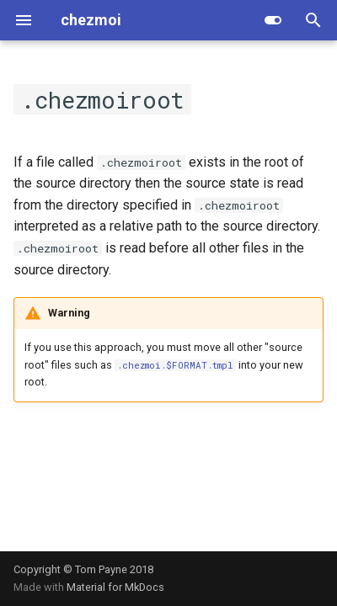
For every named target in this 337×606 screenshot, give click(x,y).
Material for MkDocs (115, 587)
